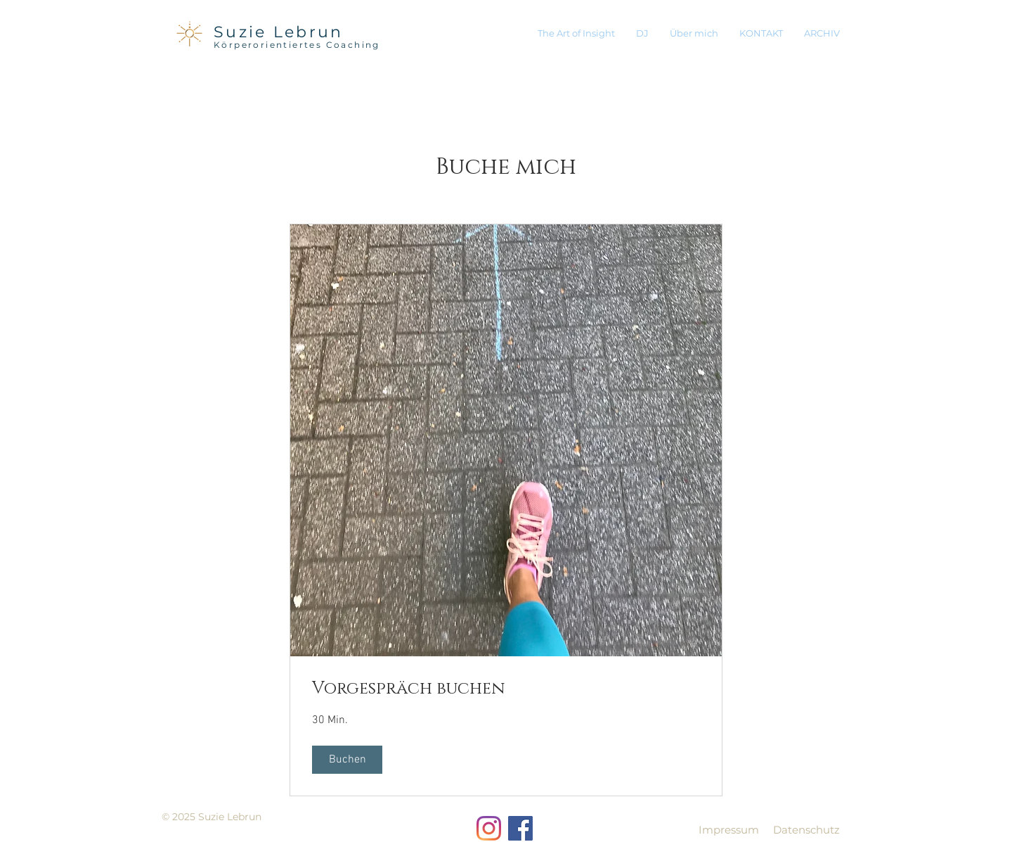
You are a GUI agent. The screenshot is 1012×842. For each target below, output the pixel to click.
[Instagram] (488, 828)
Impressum (729, 829)
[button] (347, 760)
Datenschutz (806, 829)
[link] (506, 689)
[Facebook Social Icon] (520, 828)
